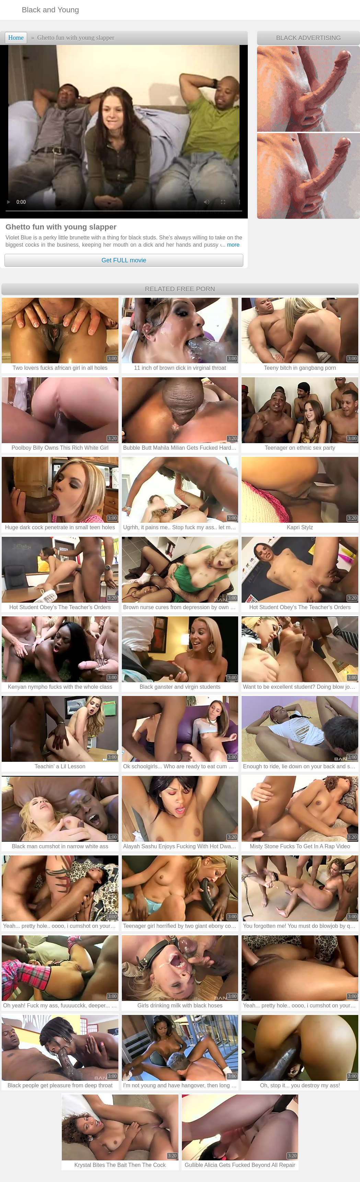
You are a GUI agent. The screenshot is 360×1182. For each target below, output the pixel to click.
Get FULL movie (124, 260)
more (230, 245)
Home (16, 37)
